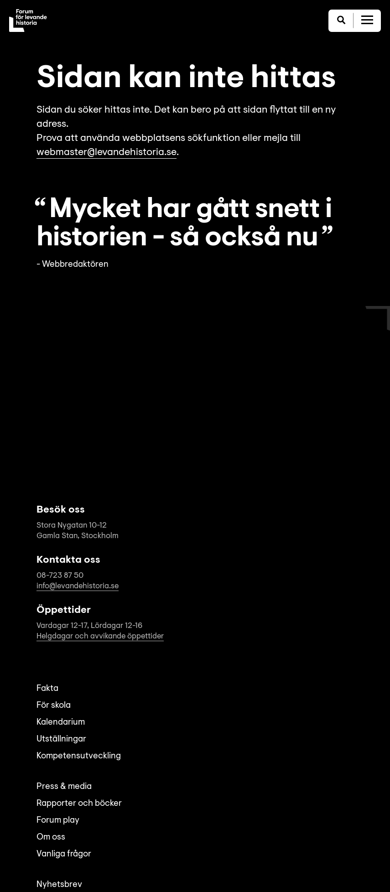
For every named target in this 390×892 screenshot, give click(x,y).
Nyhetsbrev (59, 885)
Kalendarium (60, 722)
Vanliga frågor (63, 854)
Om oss (50, 837)
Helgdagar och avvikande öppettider (100, 636)
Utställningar (61, 739)
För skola (53, 705)
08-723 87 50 (59, 576)
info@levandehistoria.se (77, 586)
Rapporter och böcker (79, 803)
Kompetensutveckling (78, 756)
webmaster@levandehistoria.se (106, 153)
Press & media (64, 787)
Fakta (47, 689)
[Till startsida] (28, 20)
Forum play (57, 820)
